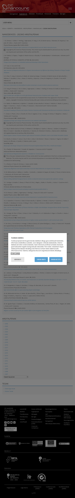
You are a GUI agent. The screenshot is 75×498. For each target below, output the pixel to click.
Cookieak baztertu (56, 259)
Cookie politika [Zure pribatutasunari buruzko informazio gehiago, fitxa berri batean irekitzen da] (15, 253)
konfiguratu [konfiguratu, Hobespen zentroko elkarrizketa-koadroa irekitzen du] (17, 259)
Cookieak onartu (41, 259)
